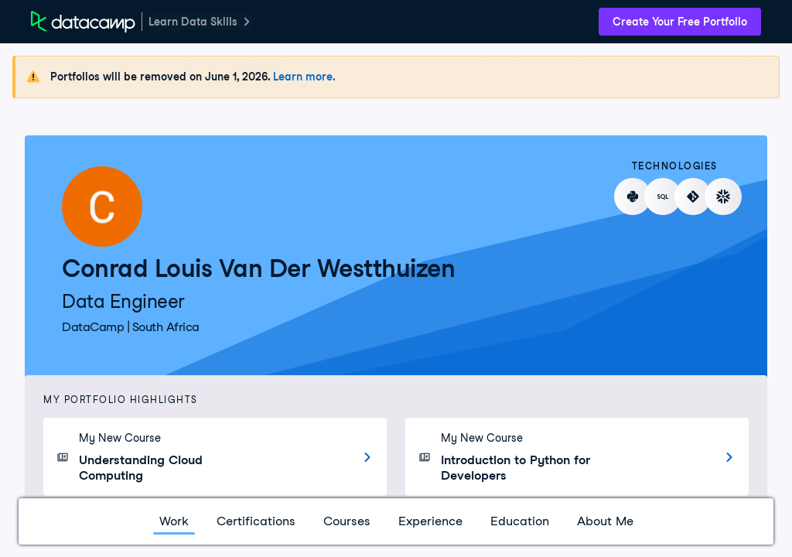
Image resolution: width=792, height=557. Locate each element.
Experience (430, 521)
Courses (346, 521)
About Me (605, 521)
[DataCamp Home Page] (83, 21)
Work (174, 521)
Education (519, 521)
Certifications (256, 521)
